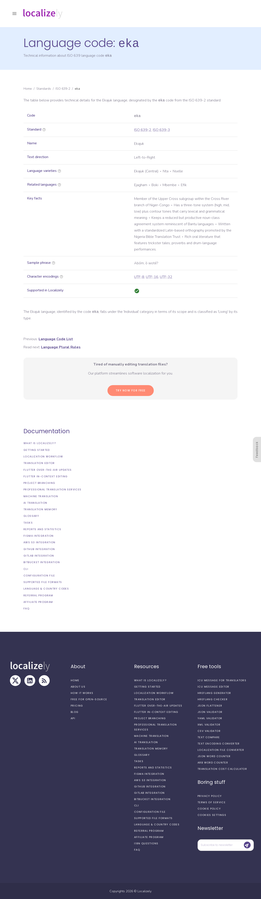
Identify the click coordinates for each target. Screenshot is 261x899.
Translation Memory (40, 509)
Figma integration (38, 535)
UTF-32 (166, 276)
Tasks (28, 522)
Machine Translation (40, 496)
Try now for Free (131, 390)
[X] (15, 680)
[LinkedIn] (29, 680)
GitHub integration (39, 548)
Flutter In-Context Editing (45, 476)
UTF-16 (152, 276)
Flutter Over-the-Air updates (47, 469)
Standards (43, 88)
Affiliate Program (38, 601)
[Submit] (247, 844)
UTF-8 (139, 276)
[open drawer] (14, 13)
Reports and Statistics (42, 529)
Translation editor (39, 462)
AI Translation (35, 502)
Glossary (31, 515)
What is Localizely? (39, 443)
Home (27, 88)
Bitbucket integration (41, 562)
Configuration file (39, 575)
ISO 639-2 (63, 88)
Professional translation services (52, 489)
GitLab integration (38, 555)
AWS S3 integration (39, 542)
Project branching (39, 482)
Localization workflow (43, 456)
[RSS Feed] (44, 680)
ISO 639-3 (161, 129)
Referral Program (38, 595)
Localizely (144, 891)
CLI (25, 568)
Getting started (36, 449)
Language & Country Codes (46, 588)
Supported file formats (42, 581)
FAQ (26, 608)
